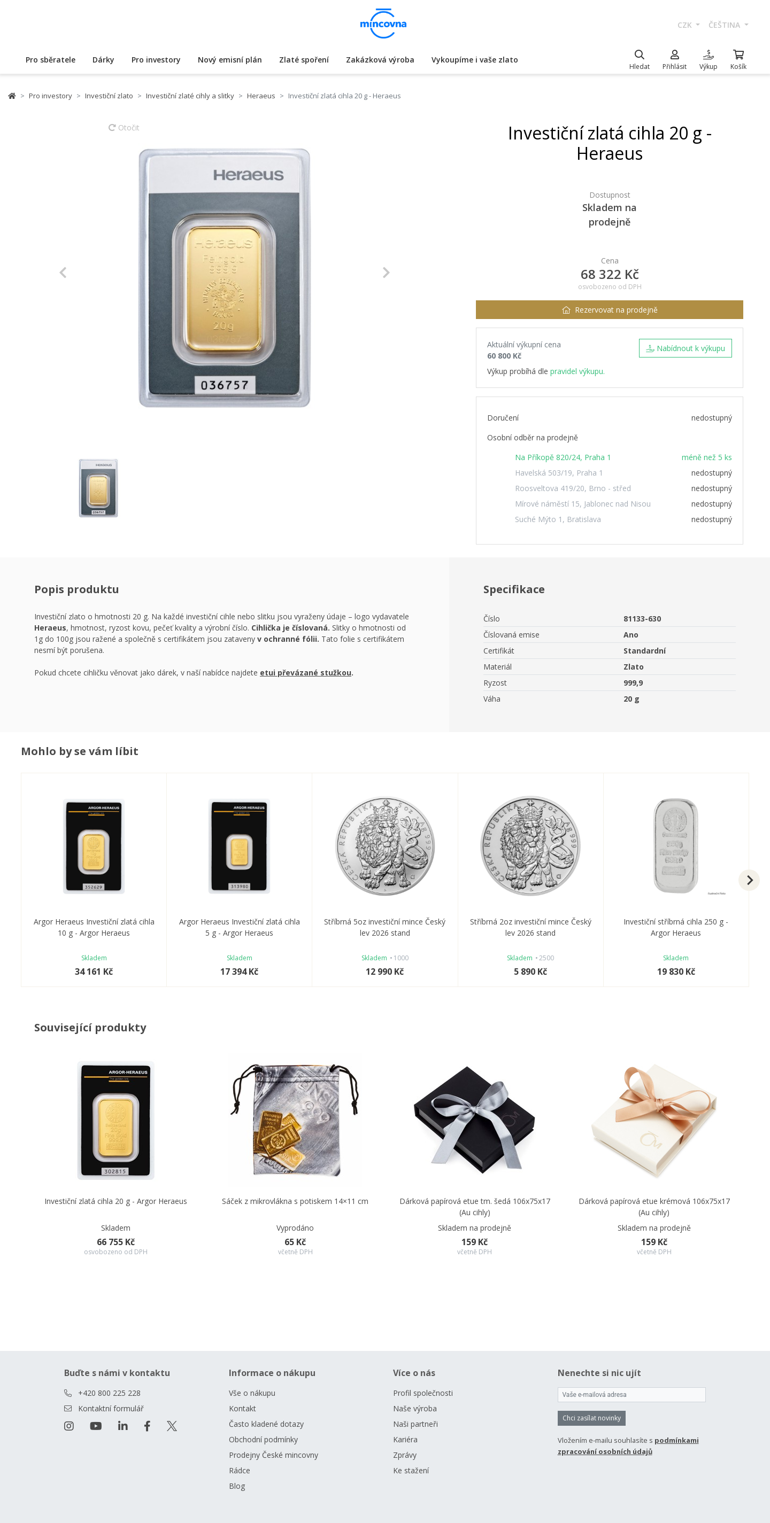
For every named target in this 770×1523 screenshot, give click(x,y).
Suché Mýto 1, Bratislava (558, 519)
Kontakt (242, 1408)
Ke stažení (411, 1470)
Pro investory (156, 60)
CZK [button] (685, 25)
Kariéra (405, 1439)
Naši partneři (415, 1424)
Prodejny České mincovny (273, 1455)
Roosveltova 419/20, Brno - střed (573, 488)
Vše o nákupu (252, 1393)
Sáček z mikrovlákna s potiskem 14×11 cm (295, 1201)
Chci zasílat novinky (592, 1418)
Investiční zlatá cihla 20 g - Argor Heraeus (115, 1201)
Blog (237, 1486)
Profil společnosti (423, 1393)
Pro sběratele (50, 60)
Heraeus (261, 95)
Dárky (103, 60)
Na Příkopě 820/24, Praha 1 (563, 457)
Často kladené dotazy (266, 1424)
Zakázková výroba (380, 60)
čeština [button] (725, 25)
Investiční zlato (109, 95)
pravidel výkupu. (577, 371)
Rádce (239, 1470)
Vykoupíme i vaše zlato (475, 60)
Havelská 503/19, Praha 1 (559, 473)
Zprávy (405, 1455)
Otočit (124, 132)
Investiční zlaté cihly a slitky (190, 95)
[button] (84, 272)
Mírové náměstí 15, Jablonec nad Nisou (583, 504)
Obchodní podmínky (263, 1439)
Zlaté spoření (304, 60)
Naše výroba (415, 1408)
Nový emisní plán (230, 60)
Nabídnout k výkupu (685, 348)
